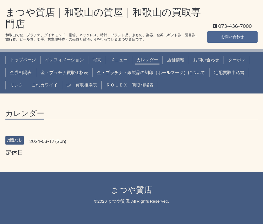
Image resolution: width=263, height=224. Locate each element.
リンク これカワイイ (34, 85)
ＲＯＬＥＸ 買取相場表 (130, 85)
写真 (97, 60)
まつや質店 (131, 190)
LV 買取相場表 (81, 85)
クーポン (236, 60)
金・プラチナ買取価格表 (64, 73)
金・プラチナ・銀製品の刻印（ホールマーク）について (151, 73)
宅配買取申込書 (229, 73)
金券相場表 (21, 73)
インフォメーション (64, 60)
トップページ (23, 60)
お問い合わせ (232, 36)
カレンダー (147, 60)
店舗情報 (175, 60)
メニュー (119, 60)
